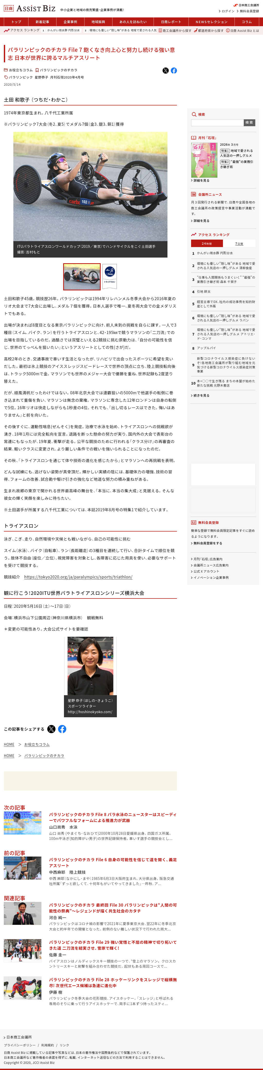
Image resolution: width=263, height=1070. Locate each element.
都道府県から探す (209, 30)
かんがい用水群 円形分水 (63, 30)
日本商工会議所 (19, 1036)
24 (207, 243)
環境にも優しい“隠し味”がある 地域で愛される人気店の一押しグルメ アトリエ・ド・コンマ (226, 334)
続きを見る (202, 395)
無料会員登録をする (208, 543)
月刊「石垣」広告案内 (208, 559)
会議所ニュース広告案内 (211, 565)
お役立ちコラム (21, 69)
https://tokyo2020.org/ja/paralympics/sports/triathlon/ (78, 577)
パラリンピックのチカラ (58, 69)
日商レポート (171, 21)
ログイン (228, 11)
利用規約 (47, 1045)
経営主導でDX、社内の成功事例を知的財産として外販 (226, 304)
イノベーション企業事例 (211, 577)
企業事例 (70, 21)
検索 (249, 122)
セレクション (212, 21)
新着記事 (42, 21)
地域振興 (98, 21)
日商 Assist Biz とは (242, 30)
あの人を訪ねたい (133, 21)
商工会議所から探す (175, 30)
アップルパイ (206, 348)
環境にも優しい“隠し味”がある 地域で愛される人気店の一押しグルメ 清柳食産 (141, 30)
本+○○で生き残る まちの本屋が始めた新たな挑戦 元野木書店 (226, 383)
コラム (247, 21)
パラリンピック (21, 77)
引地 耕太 (204, 291)
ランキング (22, 30)
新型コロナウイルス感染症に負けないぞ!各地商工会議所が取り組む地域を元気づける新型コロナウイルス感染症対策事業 (226, 364)
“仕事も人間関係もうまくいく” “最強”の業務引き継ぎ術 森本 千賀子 (226, 279)
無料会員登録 (249, 11)
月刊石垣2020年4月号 (67, 77)
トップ (16, 21)
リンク (64, 1045)
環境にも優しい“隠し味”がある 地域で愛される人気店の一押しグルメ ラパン (226, 318)
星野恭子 (41, 77)
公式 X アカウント (207, 571)
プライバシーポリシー (20, 1045)
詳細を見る (202, 180)
